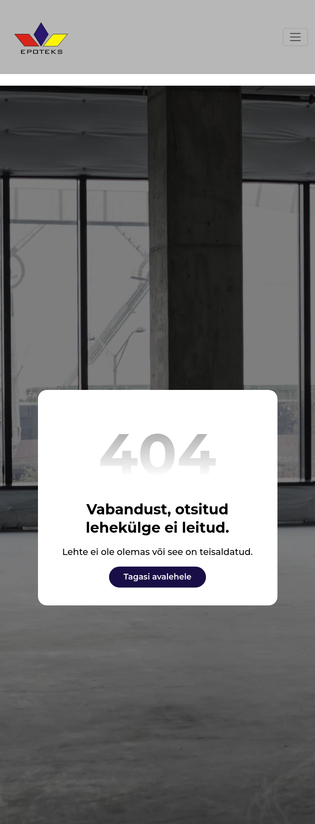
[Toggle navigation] (295, 37)
